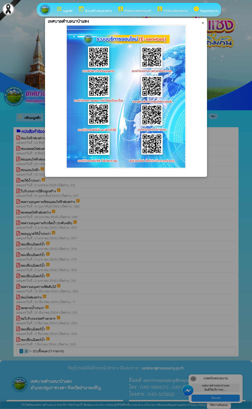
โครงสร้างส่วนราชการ (95, 9)
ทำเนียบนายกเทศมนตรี (134, 9)
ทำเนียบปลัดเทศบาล (172, 9)
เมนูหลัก (64, 9)
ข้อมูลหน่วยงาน (205, 9)
